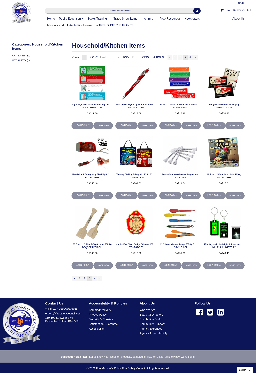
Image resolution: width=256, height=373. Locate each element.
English (242, 370)
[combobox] (245, 370)
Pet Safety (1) (21, 61)
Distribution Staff (150, 319)
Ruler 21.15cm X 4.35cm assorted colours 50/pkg (184, 104)
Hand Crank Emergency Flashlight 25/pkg (93, 174)
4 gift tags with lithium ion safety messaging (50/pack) (99, 104)
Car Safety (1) (21, 55)
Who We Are (148, 310)
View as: (76, 57)
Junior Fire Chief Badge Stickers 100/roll (136, 244)
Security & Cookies (101, 319)
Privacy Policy (98, 314)
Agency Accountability (154, 333)
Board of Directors (152, 314)
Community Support (152, 324)
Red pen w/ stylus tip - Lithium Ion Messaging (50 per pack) (146, 104)
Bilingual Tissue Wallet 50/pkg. (223, 104)
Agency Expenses (151, 329)
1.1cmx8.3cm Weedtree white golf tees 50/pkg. (183, 174)
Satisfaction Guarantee (104, 324)
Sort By (93, 57)
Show (126, 57)
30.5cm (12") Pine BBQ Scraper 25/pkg (92, 244)
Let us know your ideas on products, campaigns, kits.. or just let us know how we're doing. (128, 356)
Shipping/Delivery (100, 310)
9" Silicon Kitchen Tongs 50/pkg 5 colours (181, 244)
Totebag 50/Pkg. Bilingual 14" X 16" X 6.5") (137, 174)
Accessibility (97, 329)
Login (240, 3)
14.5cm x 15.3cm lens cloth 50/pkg (224, 174)
